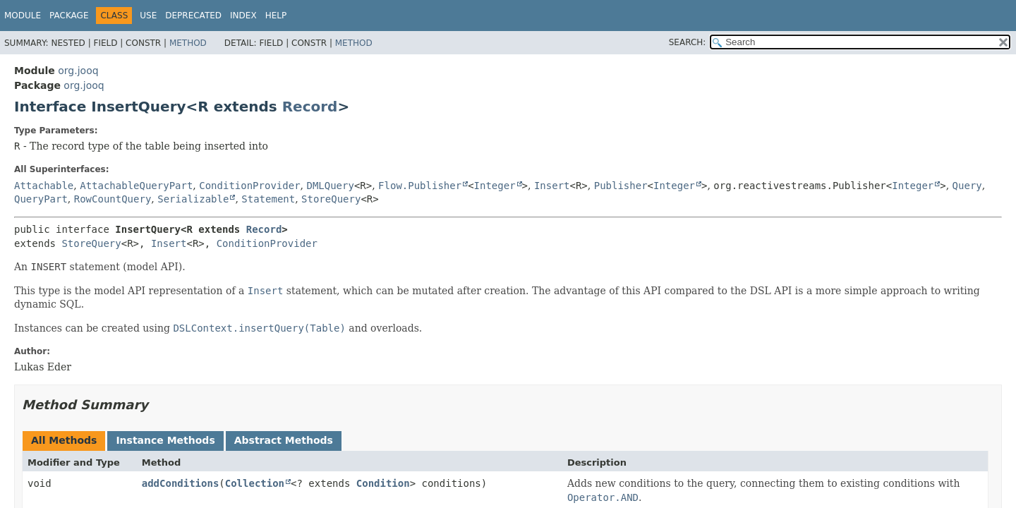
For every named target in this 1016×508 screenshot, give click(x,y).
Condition (383, 483)
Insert (552, 185)
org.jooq (78, 70)
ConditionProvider (249, 185)
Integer (495, 185)
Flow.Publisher (419, 185)
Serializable (193, 199)
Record (310, 106)
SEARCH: (687, 42)
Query (967, 185)
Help (276, 15)
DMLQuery (329, 185)
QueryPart (41, 199)
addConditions (180, 483)
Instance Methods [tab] (165, 440)
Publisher (621, 185)
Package (68, 15)
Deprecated (193, 15)
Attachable (43, 185)
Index (243, 15)
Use (148, 15)
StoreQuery (331, 199)
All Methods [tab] (64, 440)
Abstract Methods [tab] (283, 440)
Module (22, 15)
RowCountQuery (113, 199)
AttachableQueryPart (136, 185)
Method (188, 43)
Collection (254, 483)
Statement (268, 199)
